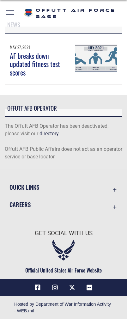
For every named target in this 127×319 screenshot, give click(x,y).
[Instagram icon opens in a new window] (55, 287)
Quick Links (24, 187)
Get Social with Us (64, 233)
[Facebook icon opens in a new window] (37, 287)
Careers (20, 204)
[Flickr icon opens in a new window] (89, 287)
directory (48, 134)
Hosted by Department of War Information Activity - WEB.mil (62, 307)
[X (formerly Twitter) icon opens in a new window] (72, 287)
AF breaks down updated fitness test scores (35, 64)
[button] (10, 13)
